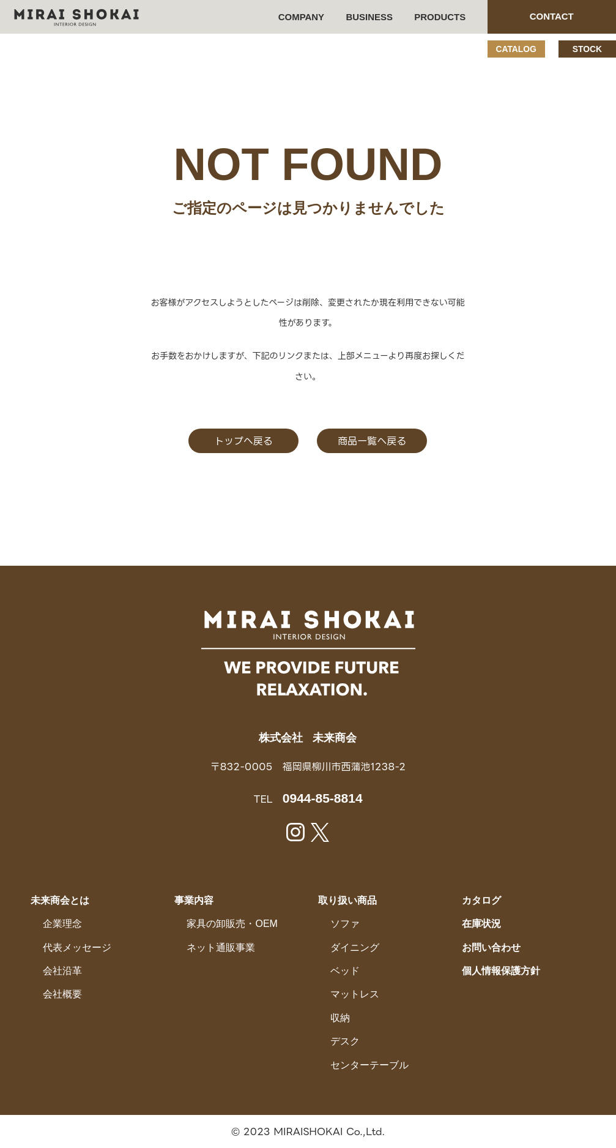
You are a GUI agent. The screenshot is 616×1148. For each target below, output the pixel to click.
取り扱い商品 (347, 900)
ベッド (345, 971)
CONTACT (552, 16)
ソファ (345, 923)
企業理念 (62, 923)
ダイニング (354, 947)
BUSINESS (369, 17)
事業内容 (193, 900)
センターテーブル (369, 1064)
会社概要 (62, 994)
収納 (340, 1017)
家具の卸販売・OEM (232, 923)
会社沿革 (62, 971)
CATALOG (515, 49)
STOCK (587, 49)
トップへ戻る (244, 440)
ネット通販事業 (221, 947)
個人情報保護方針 (501, 971)
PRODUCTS (440, 17)
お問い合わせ (491, 947)
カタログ (481, 900)
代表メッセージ (77, 947)
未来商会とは (60, 900)
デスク (345, 1041)
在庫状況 (481, 923)
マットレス (354, 994)
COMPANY (301, 17)
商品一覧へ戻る (372, 440)
